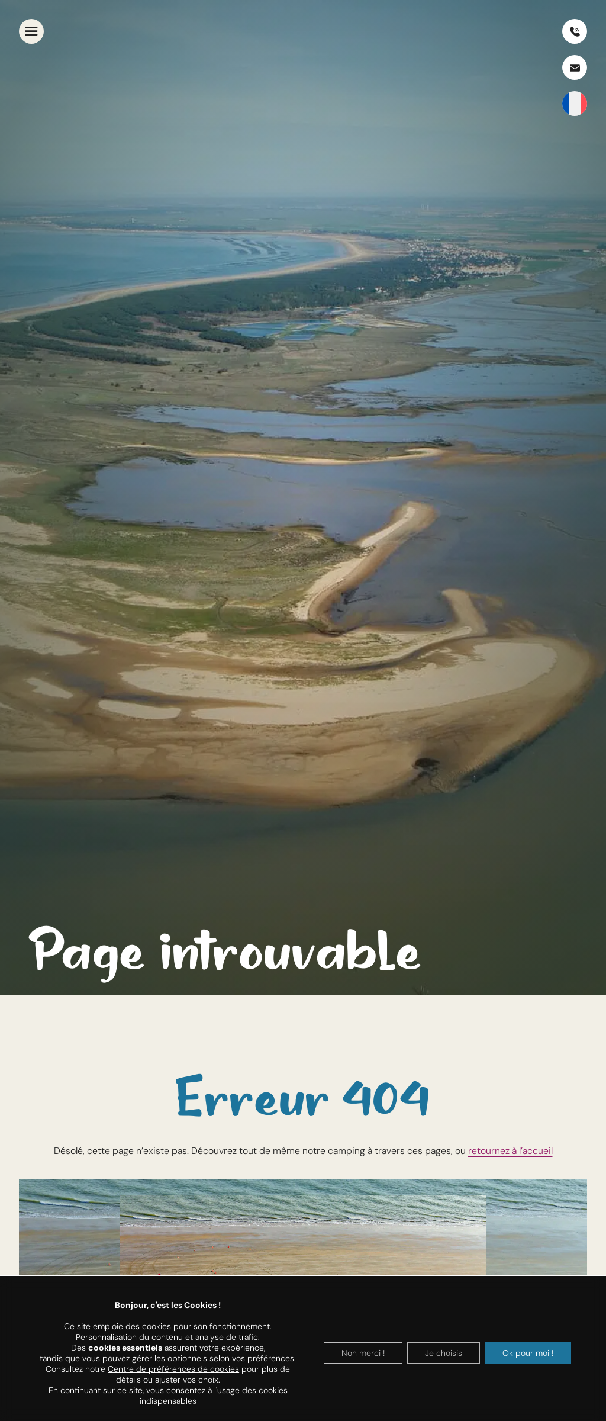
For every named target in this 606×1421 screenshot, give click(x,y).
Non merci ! (363, 1353)
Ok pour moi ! (527, 1353)
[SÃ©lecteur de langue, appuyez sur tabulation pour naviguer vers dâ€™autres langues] (574, 103)
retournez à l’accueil (510, 1150)
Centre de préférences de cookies (173, 1369)
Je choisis (443, 1353)
